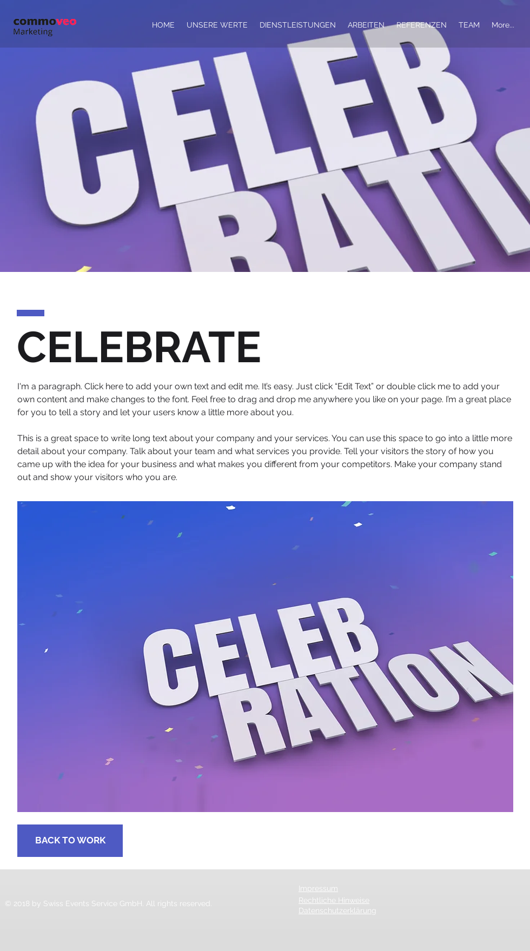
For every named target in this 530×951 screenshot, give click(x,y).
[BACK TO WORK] (70, 840)
